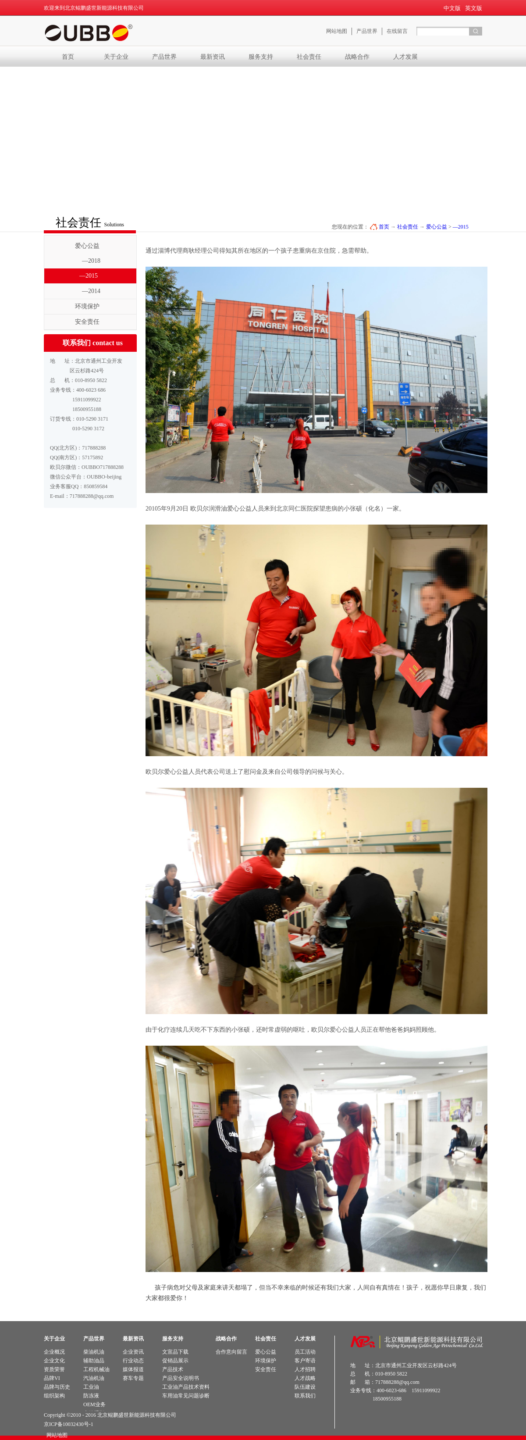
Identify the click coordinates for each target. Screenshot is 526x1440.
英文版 (473, 8)
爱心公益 (436, 227)
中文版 (452, 8)
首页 (68, 56)
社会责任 (407, 227)
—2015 (461, 227)
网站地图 (56, 1435)
